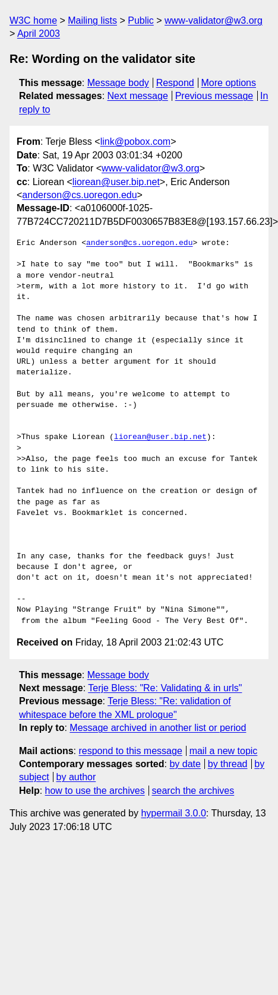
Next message (138, 96)
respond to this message (130, 751)
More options (229, 83)
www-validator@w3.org (214, 20)
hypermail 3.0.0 (173, 813)
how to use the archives (95, 791)
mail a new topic (223, 751)
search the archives (193, 791)
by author (76, 777)
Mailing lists (92, 20)
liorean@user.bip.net (116, 182)
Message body (118, 83)
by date (184, 764)
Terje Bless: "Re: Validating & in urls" (165, 688)
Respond (175, 83)
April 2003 (38, 33)
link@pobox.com (135, 141)
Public (141, 20)
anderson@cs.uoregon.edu (79, 195)
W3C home (33, 20)
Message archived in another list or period (158, 728)
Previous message (214, 96)
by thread (228, 764)
